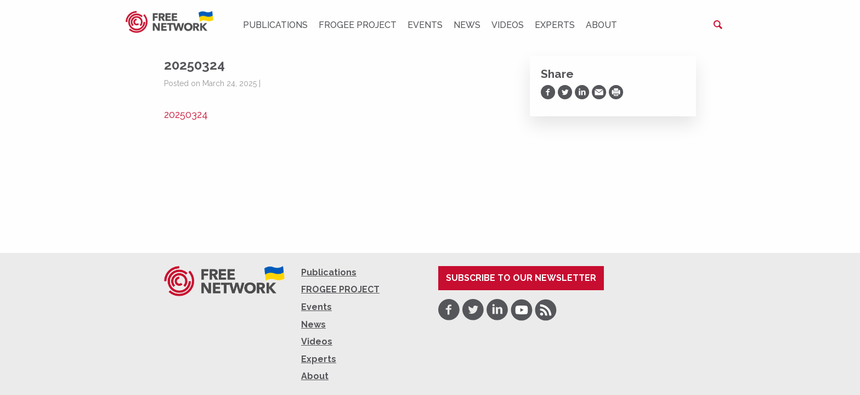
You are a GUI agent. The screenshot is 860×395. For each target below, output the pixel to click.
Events (425, 25)
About (601, 25)
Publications (275, 25)
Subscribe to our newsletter (521, 278)
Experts (555, 25)
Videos (507, 25)
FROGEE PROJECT (358, 25)
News (467, 25)
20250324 (186, 114)
